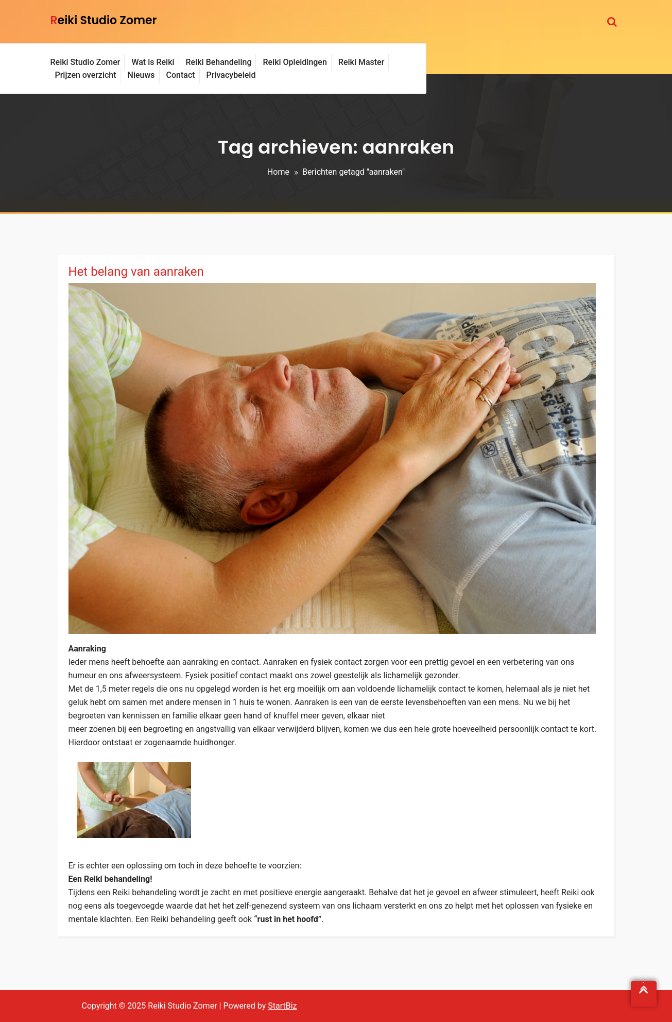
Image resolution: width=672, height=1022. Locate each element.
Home (278, 172)
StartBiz (282, 1006)
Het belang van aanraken (136, 271)
